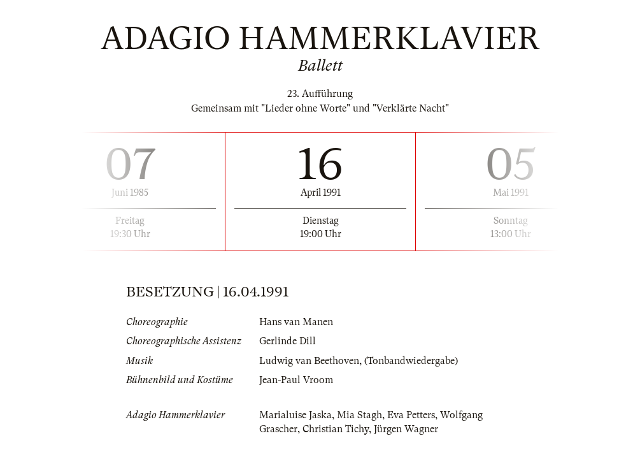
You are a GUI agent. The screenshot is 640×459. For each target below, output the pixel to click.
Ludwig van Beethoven (309, 361)
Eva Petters (411, 415)
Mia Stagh (359, 415)
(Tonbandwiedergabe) (411, 361)
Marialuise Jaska (295, 415)
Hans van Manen (296, 322)
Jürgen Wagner (406, 429)
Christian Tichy (335, 429)
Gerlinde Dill (287, 341)
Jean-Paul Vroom (296, 380)
